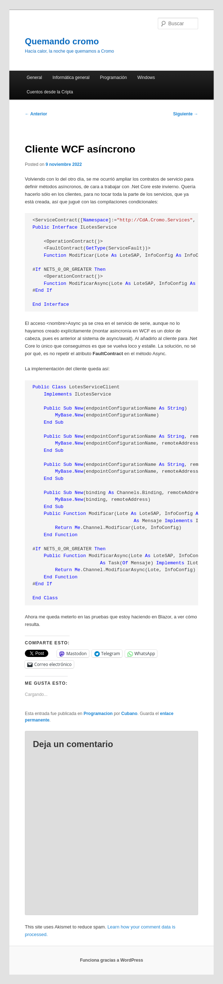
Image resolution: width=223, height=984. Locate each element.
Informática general (71, 77)
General (34, 77)
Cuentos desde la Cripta (50, 91)
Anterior (36, 113)
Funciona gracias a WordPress (111, 960)
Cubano (129, 713)
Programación (113, 77)
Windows (146, 77)
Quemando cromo (62, 41)
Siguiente (185, 113)
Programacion (98, 713)
